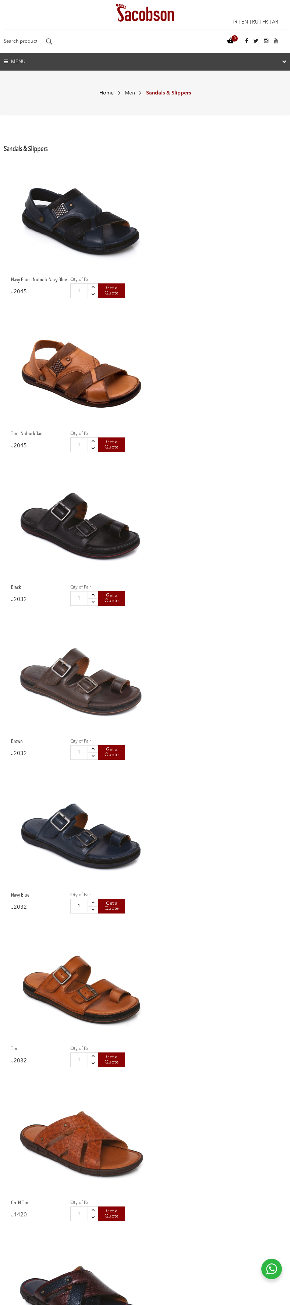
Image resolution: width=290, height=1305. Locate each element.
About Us (15, 1218)
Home (106, 93)
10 (227, 1037)
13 (262, 1037)
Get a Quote (56, 257)
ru (253, 22)
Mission (13, 1244)
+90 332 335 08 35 (190, 1241)
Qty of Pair (52, 231)
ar (275, 22)
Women (158, 1136)
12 (251, 1037)
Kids (154, 1162)
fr (264, 22)
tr (231, 22)
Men (130, 93)
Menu (14, 61)
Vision (11, 1231)
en (242, 22)
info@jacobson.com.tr (191, 1254)
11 (240, 1037)
